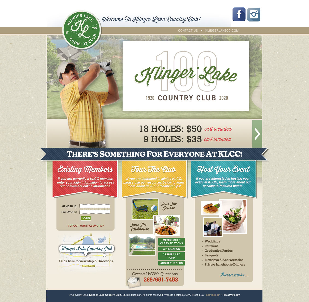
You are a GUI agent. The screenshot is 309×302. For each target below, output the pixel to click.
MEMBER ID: (69, 206)
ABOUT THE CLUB (171, 263)
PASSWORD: (69, 211)
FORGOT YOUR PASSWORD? (86, 225)
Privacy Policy (231, 294)
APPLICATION (171, 248)
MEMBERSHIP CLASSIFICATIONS (171, 242)
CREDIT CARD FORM (171, 256)
